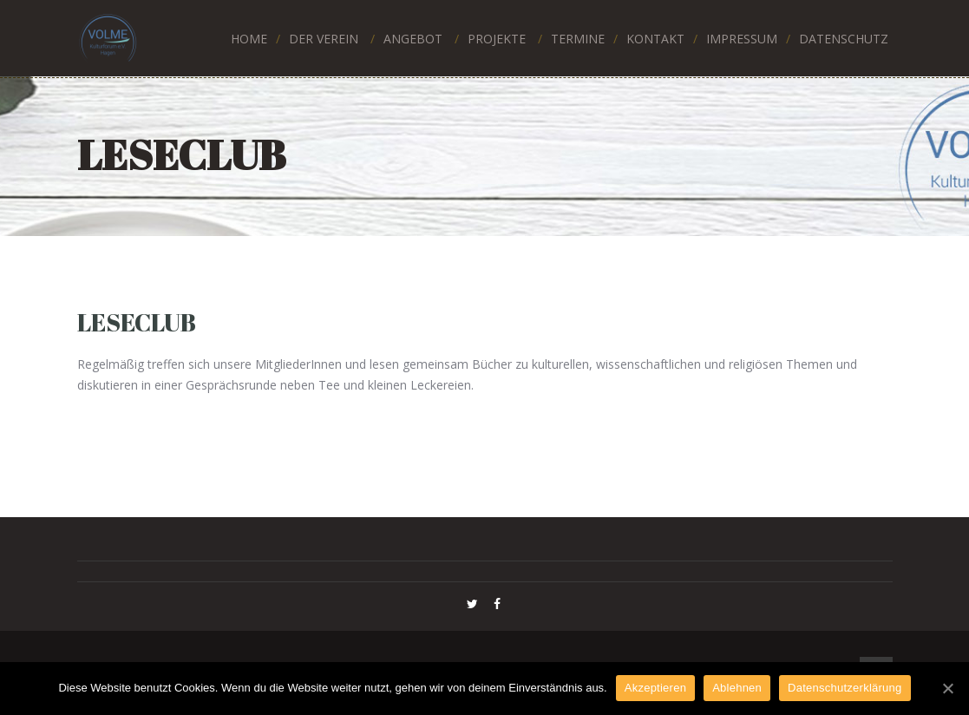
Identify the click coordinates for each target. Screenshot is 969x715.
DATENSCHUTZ (843, 38)
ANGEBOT (412, 38)
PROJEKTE (497, 38)
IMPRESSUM (741, 38)
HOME (249, 38)
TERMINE (578, 38)
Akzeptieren (655, 687)
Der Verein (323, 38)
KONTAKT (655, 38)
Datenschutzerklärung (844, 687)
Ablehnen (737, 687)
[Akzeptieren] (947, 688)
